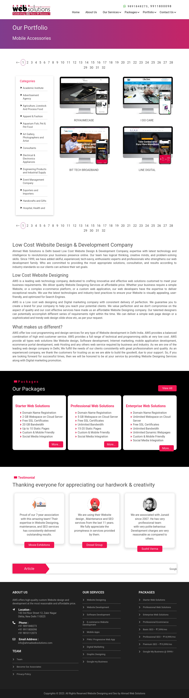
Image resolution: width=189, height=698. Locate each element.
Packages (131, 12)
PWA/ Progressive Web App (101, 639)
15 (92, 62)
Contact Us (167, 12)
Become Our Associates (29, 666)
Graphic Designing (96, 654)
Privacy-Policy (24, 674)
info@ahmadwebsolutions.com (35, 642)
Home (76, 12)
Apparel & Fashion (33, 116)
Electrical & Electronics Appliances (29, 158)
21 (129, 62)
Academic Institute (33, 88)
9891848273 (137, 6)
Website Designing (96, 600)
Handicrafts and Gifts (34, 200)
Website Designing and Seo (102, 693)
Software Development (98, 614)
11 (68, 62)
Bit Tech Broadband (83, 170)
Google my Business (97, 661)
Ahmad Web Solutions (133, 693)
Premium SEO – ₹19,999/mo (157, 644)
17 (104, 62)
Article (29, 568)
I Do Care (147, 120)
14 (86, 62)
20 (123, 62)
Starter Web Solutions (154, 600)
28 (171, 62)
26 (159, 62)
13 (80, 62)
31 (97, 67)
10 (62, 62)
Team (20, 659)
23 (141, 62)
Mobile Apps (93, 632)
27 (165, 62)
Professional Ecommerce (156, 622)
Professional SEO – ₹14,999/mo (159, 637)
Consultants (29, 148)
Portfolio (148, 12)
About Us (91, 12)
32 (103, 67)
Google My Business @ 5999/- (158, 651)
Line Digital (147, 170)
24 (147, 62)
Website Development (98, 607)
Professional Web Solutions (157, 607)
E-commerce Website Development (96, 623)
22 (135, 62)
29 (85, 67)
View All (167, 388)
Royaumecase (84, 120)
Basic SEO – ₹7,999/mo (155, 629)
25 (153, 62)
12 (74, 62)
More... (56, 444)
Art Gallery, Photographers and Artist (33, 137)
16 (98, 62)
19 (117, 62)
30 (91, 67)
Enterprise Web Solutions (156, 614)
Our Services (111, 12)
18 (111, 62)
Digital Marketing (95, 647)
